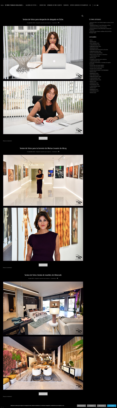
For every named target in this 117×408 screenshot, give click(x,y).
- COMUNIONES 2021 (94, 56)
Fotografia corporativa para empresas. (43, 22)
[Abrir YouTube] (114, 5)
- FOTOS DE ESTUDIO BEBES (96, 65)
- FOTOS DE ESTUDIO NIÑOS (96, 67)
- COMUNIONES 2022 (94, 44)
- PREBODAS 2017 (93, 89)
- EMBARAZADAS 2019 (95, 76)
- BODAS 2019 (92, 71)
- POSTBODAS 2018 (94, 84)
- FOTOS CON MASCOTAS (95, 52)
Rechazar (101, 405)
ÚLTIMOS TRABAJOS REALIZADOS (50, 5)
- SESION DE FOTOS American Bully (98, 27)
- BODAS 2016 (92, 92)
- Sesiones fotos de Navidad (95, 68)
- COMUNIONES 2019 (94, 78)
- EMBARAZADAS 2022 (95, 51)
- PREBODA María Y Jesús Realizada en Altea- (100, 25)
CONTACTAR (79, 5)
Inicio (38, 5)
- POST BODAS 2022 (94, 43)
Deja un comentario (7, 140)
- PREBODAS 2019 (93, 73)
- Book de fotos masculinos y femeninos (98, 54)
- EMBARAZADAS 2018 (95, 79)
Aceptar (111, 405)
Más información (81, 405)
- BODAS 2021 (92, 57)
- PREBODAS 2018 (93, 83)
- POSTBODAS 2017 (94, 91)
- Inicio (91, 40)
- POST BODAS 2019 (94, 75)
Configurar (91, 405)
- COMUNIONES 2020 (94, 61)
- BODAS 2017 (92, 87)
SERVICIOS (102, 5)
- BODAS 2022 (92, 41)
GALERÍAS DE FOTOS (67, 5)
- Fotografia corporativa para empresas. (98, 59)
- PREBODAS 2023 (93, 48)
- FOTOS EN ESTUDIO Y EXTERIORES (98, 70)
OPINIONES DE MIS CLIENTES (90, 5)
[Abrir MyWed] (113, 5)
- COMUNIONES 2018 (94, 86)
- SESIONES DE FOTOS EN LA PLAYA (98, 49)
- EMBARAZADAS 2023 (95, 46)
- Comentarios (54, 22)
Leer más (43, 138)
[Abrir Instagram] (111, 5)
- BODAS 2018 (92, 81)
